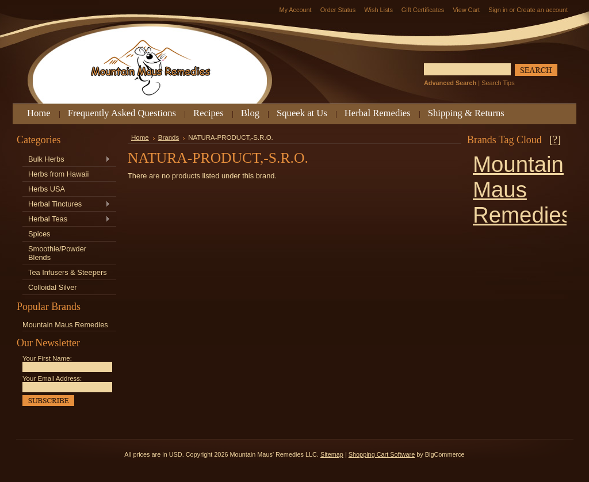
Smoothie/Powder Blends (57, 253)
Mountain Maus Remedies (65, 324)
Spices (39, 233)
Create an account (542, 9)
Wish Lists (378, 9)
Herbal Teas (66, 219)
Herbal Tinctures (66, 204)
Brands (168, 137)
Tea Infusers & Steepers (67, 272)
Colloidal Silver (52, 287)
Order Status (338, 9)
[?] (555, 140)
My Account (295, 9)
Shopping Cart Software (382, 454)
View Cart (466, 9)
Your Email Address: (52, 378)
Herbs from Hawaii (58, 174)
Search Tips (497, 82)
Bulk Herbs (66, 160)
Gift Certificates (422, 9)
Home (140, 137)
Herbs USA (46, 189)
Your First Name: (47, 358)
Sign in (497, 9)
